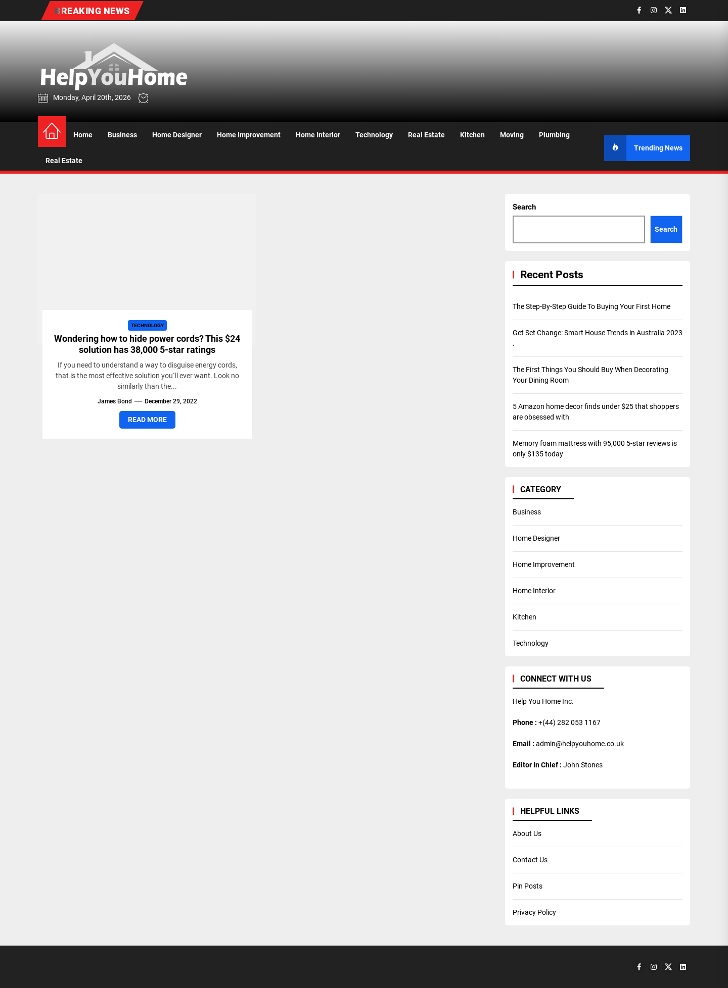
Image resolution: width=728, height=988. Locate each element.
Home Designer (177, 135)
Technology (374, 135)
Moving (512, 135)
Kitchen (472, 135)
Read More (147, 419)
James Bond (115, 401)
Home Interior (318, 135)
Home (83, 135)
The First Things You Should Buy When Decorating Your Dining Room (590, 375)
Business (122, 135)
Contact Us (530, 860)
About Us (527, 833)
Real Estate (426, 135)
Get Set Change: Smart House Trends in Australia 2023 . (597, 338)
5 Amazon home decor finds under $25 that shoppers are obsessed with (596, 411)
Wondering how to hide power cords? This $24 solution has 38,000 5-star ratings (147, 344)
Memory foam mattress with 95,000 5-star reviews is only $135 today (595, 448)
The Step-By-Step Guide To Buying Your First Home (591, 306)
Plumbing (554, 135)
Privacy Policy (534, 912)
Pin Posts (527, 886)
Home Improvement (249, 135)
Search (524, 207)
